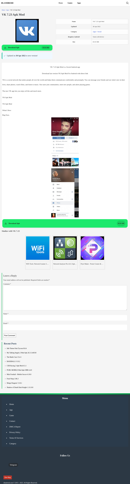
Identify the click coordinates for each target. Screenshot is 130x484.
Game (11, 415)
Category (12, 444)
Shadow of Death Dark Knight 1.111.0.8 (20, 387)
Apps (79, 3)
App (11, 410)
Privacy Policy (14, 432)
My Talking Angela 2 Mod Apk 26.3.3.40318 (21, 353)
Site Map (7, 477)
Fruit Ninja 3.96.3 (12, 379)
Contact (12, 421)
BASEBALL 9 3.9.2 (13, 361)
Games (70, 3)
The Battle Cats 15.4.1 (14, 357)
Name (5, 314)
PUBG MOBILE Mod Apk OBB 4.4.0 (19, 370)
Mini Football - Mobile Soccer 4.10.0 (19, 374)
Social (100, 32)
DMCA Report (14, 427)
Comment (7, 284)
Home (61, 3)
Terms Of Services (16, 438)
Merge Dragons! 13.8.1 (14, 383)
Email (5, 323)
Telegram (13, 465)
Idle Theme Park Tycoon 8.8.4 (17, 348)
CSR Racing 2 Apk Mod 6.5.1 (16, 366)
